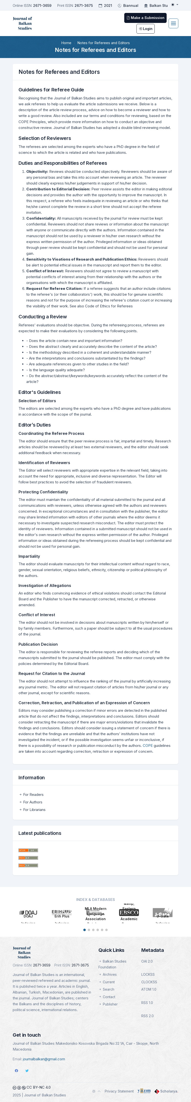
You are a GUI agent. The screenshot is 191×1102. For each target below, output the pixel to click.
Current (106, 982)
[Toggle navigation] (173, 23)
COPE (148, 745)
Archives (107, 974)
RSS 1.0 (147, 1003)
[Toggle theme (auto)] (96, 1091)
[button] (84, 930)
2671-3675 (84, 5)
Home (66, 42)
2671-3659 (42, 5)
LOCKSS (148, 974)
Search (106, 989)
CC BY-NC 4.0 (32, 1087)
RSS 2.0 (147, 1016)
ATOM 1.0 (148, 989)
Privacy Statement (119, 1091)
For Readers (31, 794)
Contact (106, 997)
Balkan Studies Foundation (112, 964)
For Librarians (32, 809)
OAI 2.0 (147, 961)
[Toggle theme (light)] (174, 4)
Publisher (108, 1004)
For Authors (30, 802)
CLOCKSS (149, 982)
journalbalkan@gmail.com (44, 1059)
